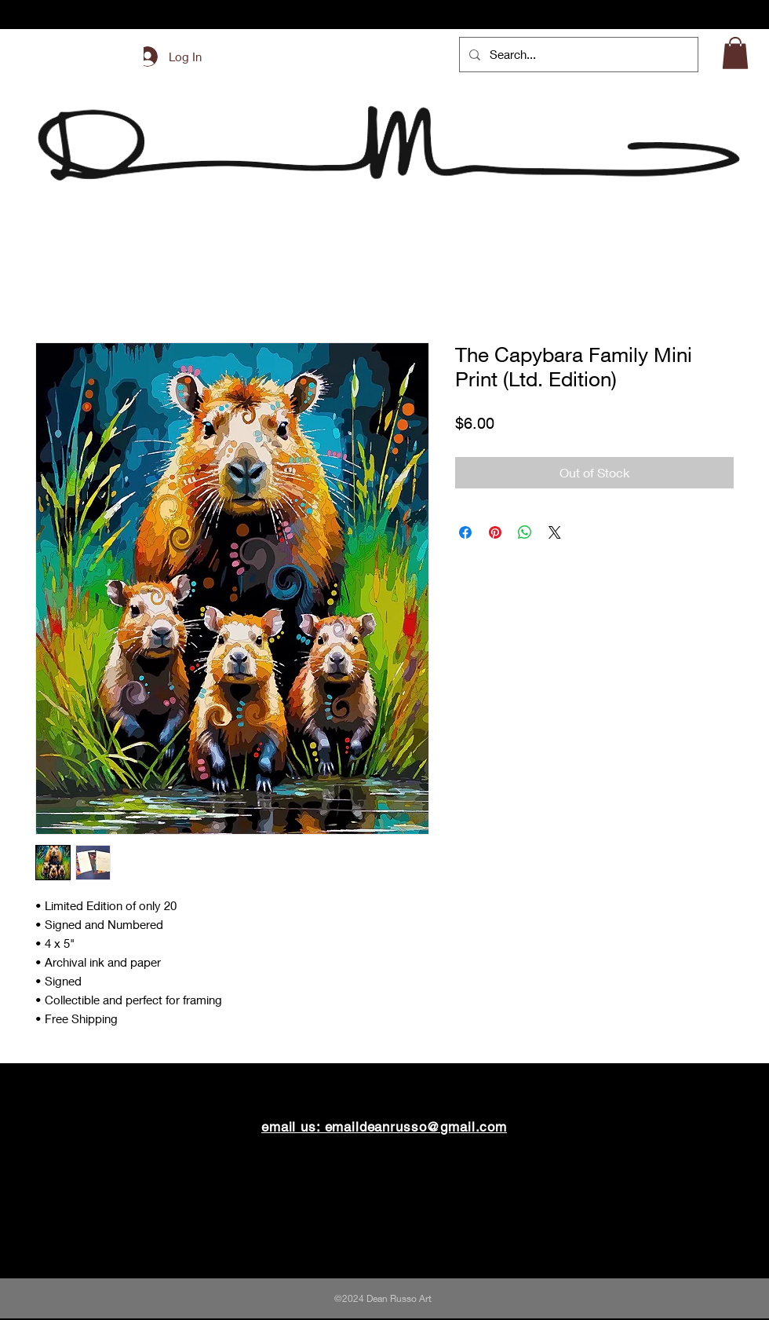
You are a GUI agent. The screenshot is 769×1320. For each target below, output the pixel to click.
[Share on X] (554, 532)
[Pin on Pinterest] (495, 532)
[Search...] (577, 54)
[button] (735, 53)
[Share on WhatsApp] (525, 532)
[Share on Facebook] (465, 532)
